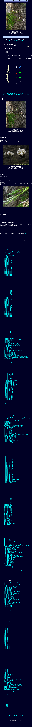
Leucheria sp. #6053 (8, 514)
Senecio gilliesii (7, 604)
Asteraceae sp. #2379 (8, 305)
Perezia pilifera (7, 571)
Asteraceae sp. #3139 (8, 317)
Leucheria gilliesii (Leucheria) (9, 501)
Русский (21, 40)
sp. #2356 (6, 705)
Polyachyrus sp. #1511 (8, 590)
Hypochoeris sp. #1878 (8, 492)
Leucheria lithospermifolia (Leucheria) (11, 503)
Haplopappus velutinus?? (8, 483)
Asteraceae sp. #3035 (8, 312)
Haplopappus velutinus (8, 482)
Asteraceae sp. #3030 (8, 311)
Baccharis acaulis (7, 334)
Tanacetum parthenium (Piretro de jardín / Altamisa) (13, 684)
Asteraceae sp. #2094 (8, 302)
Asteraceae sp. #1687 (8, 258)
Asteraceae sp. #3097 (8, 314)
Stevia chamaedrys (7, 682)
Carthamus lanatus (7, 361)
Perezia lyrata (6, 568)
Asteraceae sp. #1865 (8, 275)
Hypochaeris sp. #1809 (8, 489)
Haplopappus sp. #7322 (8, 478)
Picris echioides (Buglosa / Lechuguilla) (11, 582)
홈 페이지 (9, 711)
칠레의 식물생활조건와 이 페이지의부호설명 (16, 88)
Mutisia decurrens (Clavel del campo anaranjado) (13, 530)
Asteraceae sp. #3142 (8, 319)
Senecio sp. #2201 (7, 662)
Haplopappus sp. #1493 (8, 451)
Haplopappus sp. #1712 (8, 467)
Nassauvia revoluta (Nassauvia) (10, 557)
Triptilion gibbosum (7, 690)
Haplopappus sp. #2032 (8, 469)
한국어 (13, 41)
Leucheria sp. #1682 (8, 511)
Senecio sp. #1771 (7, 619)
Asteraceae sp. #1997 (8, 292)
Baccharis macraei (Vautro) (9, 338)
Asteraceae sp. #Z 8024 (8, 330)
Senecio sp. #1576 (7, 638)
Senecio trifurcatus (7, 675)
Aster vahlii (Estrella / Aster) (9, 255)
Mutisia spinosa (7, 543)
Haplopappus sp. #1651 (8, 463)
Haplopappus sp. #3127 (8, 475)
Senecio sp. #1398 (7, 626)
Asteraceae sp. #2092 (8, 301)
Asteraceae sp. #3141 (8, 318)
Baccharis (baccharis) (8, 333)
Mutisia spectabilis (7, 542)
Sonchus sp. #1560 (7, 681)
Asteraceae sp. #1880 (8, 276)
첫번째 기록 (9, 713)
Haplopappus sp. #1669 (8, 465)
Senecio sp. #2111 (7, 659)
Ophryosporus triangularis (9, 562)
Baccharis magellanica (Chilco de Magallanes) (12, 339)
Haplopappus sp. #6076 (8, 477)
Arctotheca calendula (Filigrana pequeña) (12, 251)
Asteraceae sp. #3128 (8, 316)
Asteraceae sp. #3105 (8, 315)
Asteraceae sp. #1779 (8, 260)
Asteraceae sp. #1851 (8, 272)
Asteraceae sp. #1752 (8, 259)
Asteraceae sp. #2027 (8, 295)
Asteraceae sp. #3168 (8, 323)
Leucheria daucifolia (7, 500)
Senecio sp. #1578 (7, 639)
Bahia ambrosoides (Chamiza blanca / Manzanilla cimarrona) (15, 356)
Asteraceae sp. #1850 (8, 271)
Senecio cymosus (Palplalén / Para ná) (11, 599)
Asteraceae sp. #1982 (8, 289)
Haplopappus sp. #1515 (8, 453)
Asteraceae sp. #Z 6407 (8, 327)
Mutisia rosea (6, 536)
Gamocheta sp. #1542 (8, 428)
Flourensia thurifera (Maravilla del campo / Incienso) (14, 425)
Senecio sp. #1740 (7, 650)
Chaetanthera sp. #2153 (8, 392)
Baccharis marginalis (8, 340)
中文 (19, 41)
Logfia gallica (6, 518)
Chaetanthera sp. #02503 (9, 388)
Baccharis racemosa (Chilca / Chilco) (11, 343)
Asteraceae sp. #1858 (8, 274)
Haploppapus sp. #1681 (8, 487)
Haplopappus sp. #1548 (8, 457)
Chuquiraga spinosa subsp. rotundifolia (11, 410)
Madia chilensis (7, 522)
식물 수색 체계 (18, 711)
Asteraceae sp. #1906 (8, 285)
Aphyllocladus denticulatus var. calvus (11, 250)
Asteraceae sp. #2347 (8, 304)
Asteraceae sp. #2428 (8, 307)
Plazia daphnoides (7, 583)
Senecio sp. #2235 (7, 666)
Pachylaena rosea (7, 564)
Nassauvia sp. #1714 (8, 558)
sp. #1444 (6, 702)
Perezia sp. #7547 (7, 579)
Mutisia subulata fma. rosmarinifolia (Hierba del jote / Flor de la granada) (17, 545)
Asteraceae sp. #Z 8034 (8, 331)
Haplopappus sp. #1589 (8, 459)
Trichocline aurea (7, 688)
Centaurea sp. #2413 (8, 369)
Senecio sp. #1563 (7, 634)
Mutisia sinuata (7, 537)
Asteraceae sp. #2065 (8, 297)
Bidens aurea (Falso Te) (8, 358)
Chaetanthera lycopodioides (9, 381)
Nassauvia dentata (7, 550)
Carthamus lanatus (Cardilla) (9, 362)
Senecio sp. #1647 (7, 646)
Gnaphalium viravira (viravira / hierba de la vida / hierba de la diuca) (16, 434)
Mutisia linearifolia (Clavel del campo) (11, 534)
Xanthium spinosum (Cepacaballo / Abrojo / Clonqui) (14, 701)
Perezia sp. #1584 (7, 576)
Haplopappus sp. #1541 (8, 456)
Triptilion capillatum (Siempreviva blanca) (11, 689)
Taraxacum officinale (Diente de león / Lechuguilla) (13, 685)
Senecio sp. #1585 (7, 641)
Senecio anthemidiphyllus (9, 598)
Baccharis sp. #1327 (8, 349)
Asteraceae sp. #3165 (8, 321)
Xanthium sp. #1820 (7, 700)
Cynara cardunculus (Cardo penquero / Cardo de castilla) (15, 417)
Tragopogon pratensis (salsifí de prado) (11, 687)
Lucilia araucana (7, 519)
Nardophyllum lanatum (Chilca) (10, 546)
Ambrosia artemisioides (8, 247)
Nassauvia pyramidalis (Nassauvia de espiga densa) (14, 556)
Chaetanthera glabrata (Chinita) (10, 375)
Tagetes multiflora (7, 683)
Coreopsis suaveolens (8, 414)
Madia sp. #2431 (7, 524)
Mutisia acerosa (7, 526)
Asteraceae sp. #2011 (8, 294)
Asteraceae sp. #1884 (8, 280)
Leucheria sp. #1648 (8, 509)
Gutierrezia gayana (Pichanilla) (10, 436)
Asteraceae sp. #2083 (8, 300)
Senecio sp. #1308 (7, 623)
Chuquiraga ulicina (7, 411)
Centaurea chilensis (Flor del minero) (11, 365)
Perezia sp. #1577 (7, 575)
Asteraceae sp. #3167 (8, 322)
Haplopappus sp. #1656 (8, 464)
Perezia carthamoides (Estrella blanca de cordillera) (13, 567)
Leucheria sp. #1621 (8, 506)
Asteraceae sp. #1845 (8, 267)
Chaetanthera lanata (8, 377)
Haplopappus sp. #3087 (8, 473)
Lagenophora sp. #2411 (8, 494)
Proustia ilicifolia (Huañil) (8, 596)
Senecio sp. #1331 (7, 625)
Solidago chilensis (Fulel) (8, 680)
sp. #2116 (6, 704)
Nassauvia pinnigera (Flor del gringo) (11, 555)
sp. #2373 (6, 706)
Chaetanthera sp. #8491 (8, 398)
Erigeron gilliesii (7, 421)
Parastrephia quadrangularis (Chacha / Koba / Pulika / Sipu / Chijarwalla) (17, 566)
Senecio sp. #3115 (7, 671)
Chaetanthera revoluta (8, 387)
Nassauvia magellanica (8, 554)
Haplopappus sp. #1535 (8, 455)
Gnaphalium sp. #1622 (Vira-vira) (10, 433)
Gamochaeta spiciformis (8, 427)
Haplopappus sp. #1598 (8, 461)
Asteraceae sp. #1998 (8, 293)
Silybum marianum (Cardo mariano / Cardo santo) (13, 679)
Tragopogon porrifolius (8, 686)
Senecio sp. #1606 (7, 642)
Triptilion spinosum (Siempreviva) (10, 691)
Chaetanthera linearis (8, 379)
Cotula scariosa (7, 416)
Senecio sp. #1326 (7, 624)
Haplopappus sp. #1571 (8, 458)
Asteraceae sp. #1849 (8, 270)
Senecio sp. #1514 (7, 631)
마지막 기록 (23, 713)
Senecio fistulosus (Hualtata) (9, 603)
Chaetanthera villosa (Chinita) (9, 401)
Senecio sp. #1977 (7, 652)
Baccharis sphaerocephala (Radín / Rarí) (11, 355)
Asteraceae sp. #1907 (8, 286)
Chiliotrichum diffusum (8, 404)
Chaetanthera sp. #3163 (8, 397)
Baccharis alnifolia (7, 335)
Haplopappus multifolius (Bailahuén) (11, 443)
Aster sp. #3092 (7, 253)
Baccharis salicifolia (7, 346)
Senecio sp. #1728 (7, 649)
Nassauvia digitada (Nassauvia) (10, 551)
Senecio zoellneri (7, 677)
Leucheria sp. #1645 (8, 508)
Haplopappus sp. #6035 (8, 476)
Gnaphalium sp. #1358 (8, 431)
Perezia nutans (7, 569)
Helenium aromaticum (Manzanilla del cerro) (12, 488)
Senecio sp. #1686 (7, 648)
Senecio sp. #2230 (7, 664)
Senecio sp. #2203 (7, 663)
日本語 (16, 41)
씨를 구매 (22, 711)
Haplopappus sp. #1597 (8, 460)
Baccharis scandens (8, 347)
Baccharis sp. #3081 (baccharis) (10, 354)
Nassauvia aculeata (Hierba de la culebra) (12, 547)
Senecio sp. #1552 (7, 617)
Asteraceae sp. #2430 (8, 308)
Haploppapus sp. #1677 (8, 485)
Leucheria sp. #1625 (8, 507)
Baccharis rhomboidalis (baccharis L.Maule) (12, 344)
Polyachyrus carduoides (8, 588)
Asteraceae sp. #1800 (8, 261)
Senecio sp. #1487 (7, 630)
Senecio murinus (7, 608)
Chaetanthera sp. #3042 (8, 395)
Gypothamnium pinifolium (9, 438)
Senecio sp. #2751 (7, 670)
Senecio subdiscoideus (8, 674)
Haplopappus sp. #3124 (8, 448)
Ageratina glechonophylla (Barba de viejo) (12, 246)
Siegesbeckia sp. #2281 (8, 678)
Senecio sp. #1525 (7, 632)
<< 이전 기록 (14, 713)
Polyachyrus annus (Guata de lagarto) (11, 587)
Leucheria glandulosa (8, 502)
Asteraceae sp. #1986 (8, 291)
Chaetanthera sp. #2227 (8, 394)
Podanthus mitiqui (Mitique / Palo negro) (11, 585)
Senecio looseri (7, 607)
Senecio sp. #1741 (7, 651)
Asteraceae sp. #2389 (8, 306)
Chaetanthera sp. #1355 (8, 391)
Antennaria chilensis (8, 249)
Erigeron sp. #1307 (7, 424)
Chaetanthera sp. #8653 (8, 399)
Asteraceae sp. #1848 (8, 269)
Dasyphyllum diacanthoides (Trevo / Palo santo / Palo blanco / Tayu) (17, 418)
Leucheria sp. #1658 (8, 510)
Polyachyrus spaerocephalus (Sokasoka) (11, 593)
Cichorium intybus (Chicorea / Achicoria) (11, 412)
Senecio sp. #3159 (7, 673)
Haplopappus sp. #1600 (8, 462)
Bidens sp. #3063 (7, 360)
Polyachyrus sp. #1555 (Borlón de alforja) (12, 591)
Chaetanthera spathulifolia (9, 400)
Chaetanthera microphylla (9, 382)
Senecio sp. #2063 (7, 658)
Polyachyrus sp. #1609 (8, 592)
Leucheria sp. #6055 (8, 515)
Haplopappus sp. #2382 (8, 471)
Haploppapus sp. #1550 (8, 484)
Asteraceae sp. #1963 (8, 288)
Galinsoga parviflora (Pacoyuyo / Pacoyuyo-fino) (13, 426)
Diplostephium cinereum (8, 419)
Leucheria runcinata (7, 504)
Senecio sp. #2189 (7, 661)
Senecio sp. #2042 (7, 654)
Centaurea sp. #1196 (8, 368)
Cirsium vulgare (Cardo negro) (9, 413)
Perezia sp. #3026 (7, 577)
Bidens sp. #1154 (7, 359)
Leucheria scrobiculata (8, 505)
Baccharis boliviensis (8, 336)
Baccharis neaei (7, 341)
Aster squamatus (7, 254)
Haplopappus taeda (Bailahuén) (10, 481)
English (10, 40)
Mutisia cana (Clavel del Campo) (10, 529)
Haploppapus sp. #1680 (8, 486)
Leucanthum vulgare (8, 497)
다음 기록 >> (19, 713)
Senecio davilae (7, 600)
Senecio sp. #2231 (7, 665)
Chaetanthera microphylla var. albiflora (11, 384)
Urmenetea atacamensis (8, 693)
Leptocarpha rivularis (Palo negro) (10, 496)
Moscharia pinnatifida (8, 525)
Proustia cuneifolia (7, 595)
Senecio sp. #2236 (7, 667)
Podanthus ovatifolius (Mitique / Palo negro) (12, 586)
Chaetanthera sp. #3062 (8, 396)
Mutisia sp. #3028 (7, 540)
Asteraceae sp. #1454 (8, 257)
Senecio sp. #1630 (7, 644)
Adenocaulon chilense (8, 245)
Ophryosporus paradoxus (8, 561)
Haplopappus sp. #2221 (8, 470)
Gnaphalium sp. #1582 (8, 432)
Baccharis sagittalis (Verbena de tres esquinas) (13, 345)
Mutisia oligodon (7, 535)
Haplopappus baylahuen (8, 439)
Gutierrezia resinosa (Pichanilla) (10, 437)
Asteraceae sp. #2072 (8, 298)
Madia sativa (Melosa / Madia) (9, 523)
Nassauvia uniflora (7, 560)
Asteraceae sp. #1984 (8, 290)
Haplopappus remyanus (8, 444)
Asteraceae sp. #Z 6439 (8, 328)
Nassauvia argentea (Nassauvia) (10, 548)
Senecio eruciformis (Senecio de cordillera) (12, 602)
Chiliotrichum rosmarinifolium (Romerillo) (11, 405)
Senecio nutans (7, 611)
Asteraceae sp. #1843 (8, 265)
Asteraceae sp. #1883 (8, 279)
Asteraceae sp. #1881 (8, 277)
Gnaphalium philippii (8, 430)
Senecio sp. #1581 (7, 640)
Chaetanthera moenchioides (9, 385)
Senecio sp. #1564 (7, 635)
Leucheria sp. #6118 (8, 498)
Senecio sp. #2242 (7, 668)
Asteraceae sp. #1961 (8, 287)
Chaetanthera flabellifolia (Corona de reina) (12, 374)
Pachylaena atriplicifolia (8, 563)
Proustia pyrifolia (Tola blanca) (9, 597)
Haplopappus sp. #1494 (8, 452)
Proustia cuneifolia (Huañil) (9, 594)
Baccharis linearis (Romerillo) (9, 337)
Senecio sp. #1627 (7, 643)
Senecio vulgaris (7, 676)
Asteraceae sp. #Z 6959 (8, 329)
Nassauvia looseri (7, 553)
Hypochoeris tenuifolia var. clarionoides (11, 493)
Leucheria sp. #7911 (8, 516)
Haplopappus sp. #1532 (8, 454)
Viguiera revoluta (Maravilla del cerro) (11, 696)
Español (14, 40)
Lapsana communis (7, 495)
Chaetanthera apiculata (8, 370)
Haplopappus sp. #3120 (8, 474)
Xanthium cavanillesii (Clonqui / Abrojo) (11, 699)
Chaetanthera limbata (8, 378)
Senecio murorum (7, 609)
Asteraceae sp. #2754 (8, 310)
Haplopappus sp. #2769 (8, 472)
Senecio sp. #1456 (7, 627)
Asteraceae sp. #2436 (8, 309)
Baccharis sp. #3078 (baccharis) (10, 352)
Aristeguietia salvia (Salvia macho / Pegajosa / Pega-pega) (15, 252)
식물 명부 (13, 711)
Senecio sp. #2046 (7, 655)
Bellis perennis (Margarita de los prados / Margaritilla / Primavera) (16, 357)
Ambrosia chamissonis (8, 248)
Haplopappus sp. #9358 (8, 480)
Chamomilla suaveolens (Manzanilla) (11, 402)
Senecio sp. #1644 (7, 645)
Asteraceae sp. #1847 (8, 268)
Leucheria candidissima (8, 499)
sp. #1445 (6, 703)
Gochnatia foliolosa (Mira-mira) (10, 435)
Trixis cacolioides (7, 692)
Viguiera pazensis (7, 695)
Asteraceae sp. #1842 (8, 264)
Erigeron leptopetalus (8, 422)
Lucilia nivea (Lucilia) (8, 520)
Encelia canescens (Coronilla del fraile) (11, 420)
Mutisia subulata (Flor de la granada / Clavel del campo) (14, 544)
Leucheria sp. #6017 (8, 513)
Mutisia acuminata (7, 527)
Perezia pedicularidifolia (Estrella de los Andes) (13, 570)
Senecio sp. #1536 (7, 633)
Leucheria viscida (7, 517)
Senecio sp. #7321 (7, 621)
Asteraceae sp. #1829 (8, 262)
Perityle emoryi (7, 581)
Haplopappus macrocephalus (9, 442)
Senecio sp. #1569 (7, 636)
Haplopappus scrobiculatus (9, 446)
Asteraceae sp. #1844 (8, 266)
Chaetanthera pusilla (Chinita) (9, 386)
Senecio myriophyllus (8, 610)
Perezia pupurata (7, 572)
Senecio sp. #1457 (7, 628)
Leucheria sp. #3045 (8, 512)
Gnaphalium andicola (8, 429)
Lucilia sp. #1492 (7, 521)
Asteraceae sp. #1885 (8, 281)
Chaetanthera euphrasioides (9, 373)
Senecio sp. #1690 (7, 618)
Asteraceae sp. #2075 (8, 299)
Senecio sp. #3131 (7, 672)
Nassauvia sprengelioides (9, 559)
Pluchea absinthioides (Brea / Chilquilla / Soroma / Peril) (14, 584)
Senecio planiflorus (7, 613)
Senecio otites (6, 612)
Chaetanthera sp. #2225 (8, 393)
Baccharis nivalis (7, 342)
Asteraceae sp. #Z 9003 (8, 332)
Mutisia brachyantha (8, 528)
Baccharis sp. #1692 (8, 351)
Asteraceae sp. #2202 (8, 303)
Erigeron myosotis (7, 423)
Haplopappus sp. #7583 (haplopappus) (11, 479)
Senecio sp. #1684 (7, 647)
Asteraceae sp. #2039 (8, 296)
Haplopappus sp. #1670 (8, 466)
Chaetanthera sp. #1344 (8, 390)
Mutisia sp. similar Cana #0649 (10, 541)
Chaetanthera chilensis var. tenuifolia (11, 371)
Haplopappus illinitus (8, 441)
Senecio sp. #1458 (7, 629)
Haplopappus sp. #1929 (8, 468)
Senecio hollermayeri (8, 605)
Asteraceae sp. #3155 (8, 320)
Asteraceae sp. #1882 (8, 278)
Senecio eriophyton (7, 601)
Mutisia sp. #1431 (7, 539)
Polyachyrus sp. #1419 (8, 589)
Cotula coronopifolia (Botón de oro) (10, 415)
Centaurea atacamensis (8, 363)
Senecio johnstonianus (8, 606)
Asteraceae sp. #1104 (8, 256)
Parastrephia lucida (7, 565)
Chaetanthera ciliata (7, 372)
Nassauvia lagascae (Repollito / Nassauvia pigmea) (13, 552)
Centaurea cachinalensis (8, 364)
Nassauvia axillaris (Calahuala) (10, 549)
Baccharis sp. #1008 (8, 348)
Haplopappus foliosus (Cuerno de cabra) (11, 440)
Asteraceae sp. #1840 (8, 263)
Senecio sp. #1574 (7, 637)
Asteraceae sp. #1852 (8, 273)
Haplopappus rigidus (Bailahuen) (10, 445)
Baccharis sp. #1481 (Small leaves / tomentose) (13, 350)
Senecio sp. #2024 (7, 653)
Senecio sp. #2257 (7, 669)
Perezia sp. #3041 (7, 578)
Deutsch (17, 40)
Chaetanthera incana (8, 376)
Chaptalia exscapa (7, 403)
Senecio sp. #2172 (7, 660)
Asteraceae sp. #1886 (8, 282)
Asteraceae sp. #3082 (8, 313)
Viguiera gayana (7, 694)
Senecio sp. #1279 (7, 622)
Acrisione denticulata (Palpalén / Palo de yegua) (13, 244)
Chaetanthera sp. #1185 (8, 389)
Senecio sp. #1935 (7, 620)
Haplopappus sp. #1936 (8, 447)
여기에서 (25, 233)
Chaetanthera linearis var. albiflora (10, 380)
